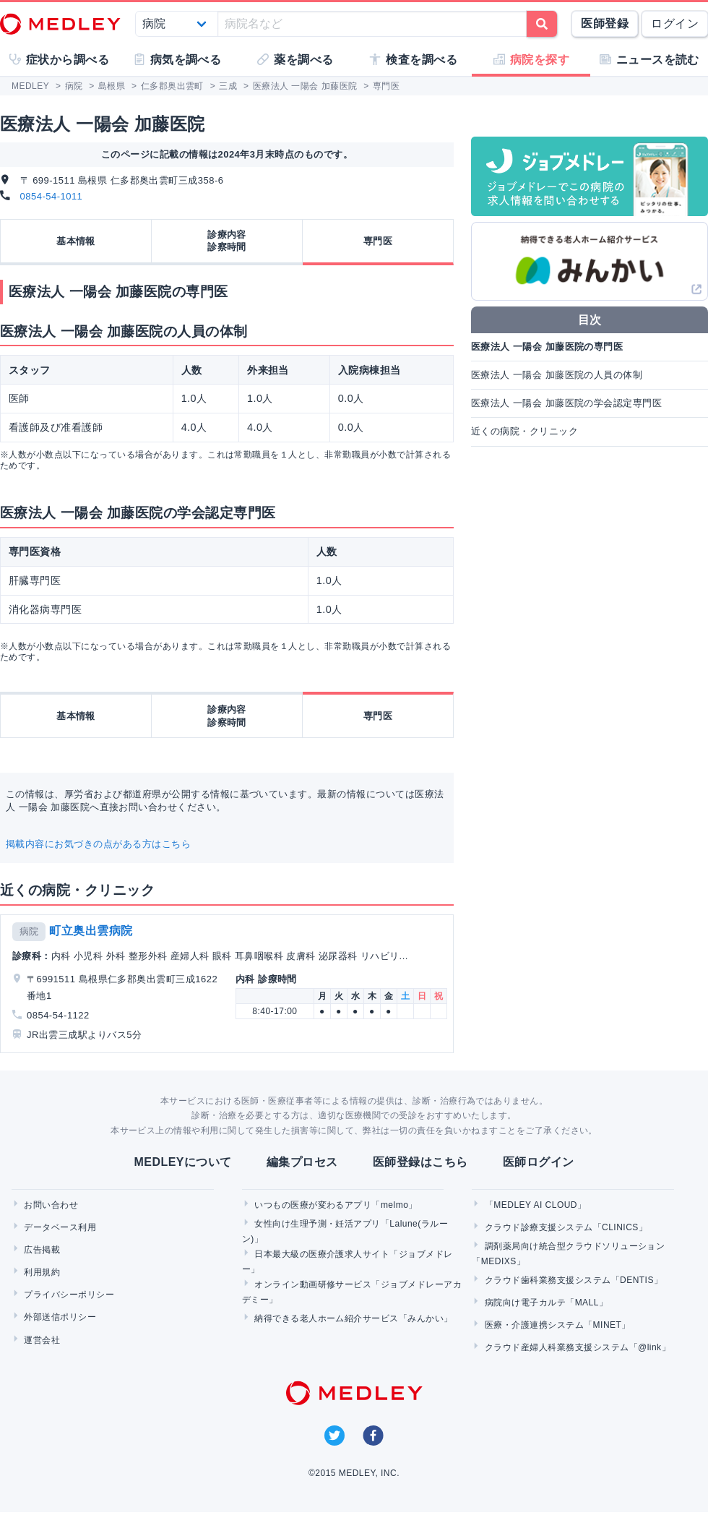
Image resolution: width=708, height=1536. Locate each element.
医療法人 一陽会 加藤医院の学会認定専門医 (566, 403)
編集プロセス (302, 1162)
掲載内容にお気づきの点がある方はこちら (98, 843)
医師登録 (605, 23)
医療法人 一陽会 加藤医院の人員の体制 (556, 374)
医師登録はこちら (420, 1162)
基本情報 (75, 241)
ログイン (675, 23)
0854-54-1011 (51, 196)
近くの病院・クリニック (524, 431)
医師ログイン (538, 1162)
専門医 (377, 241)
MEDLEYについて (182, 1162)
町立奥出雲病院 (90, 930)
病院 (29, 931)
